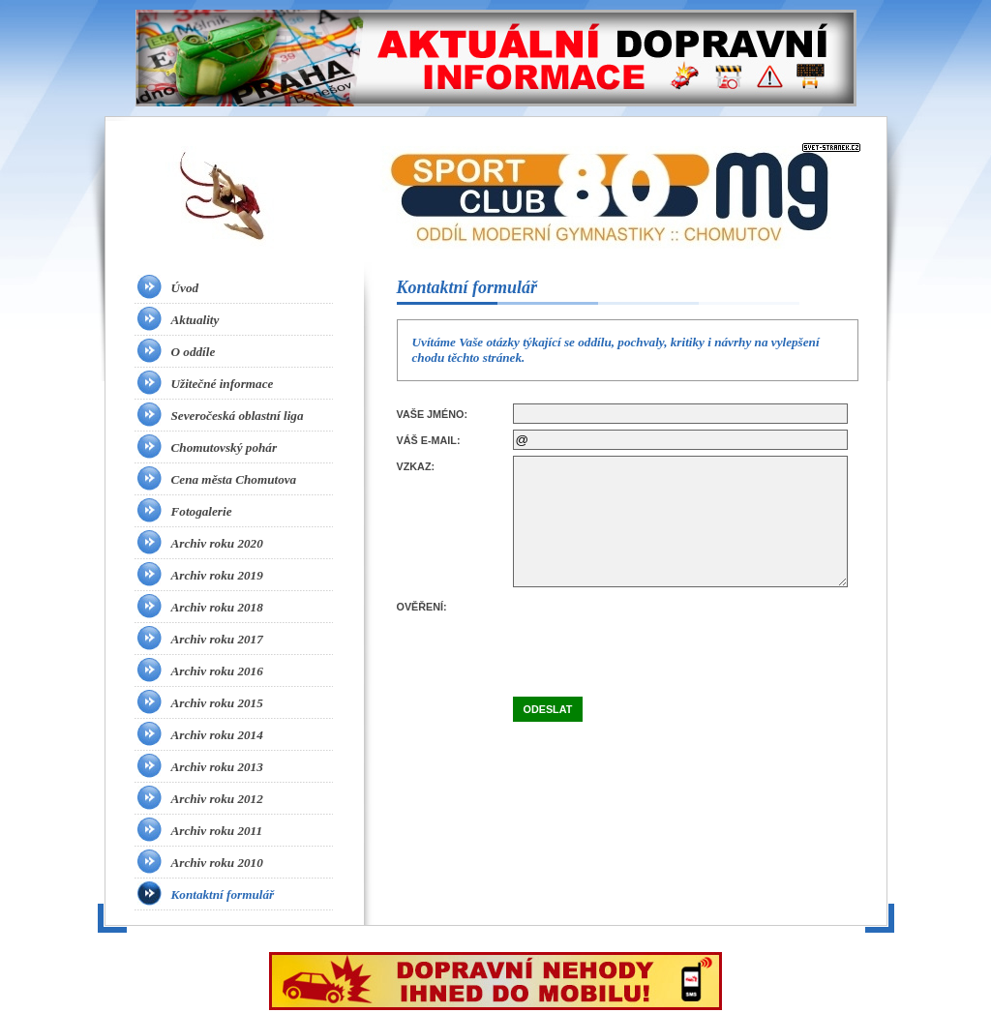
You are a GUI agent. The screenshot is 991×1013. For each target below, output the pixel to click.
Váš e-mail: (429, 440)
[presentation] (660, 633)
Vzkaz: (416, 466)
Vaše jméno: (432, 414)
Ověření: (422, 606)
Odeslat (548, 709)
